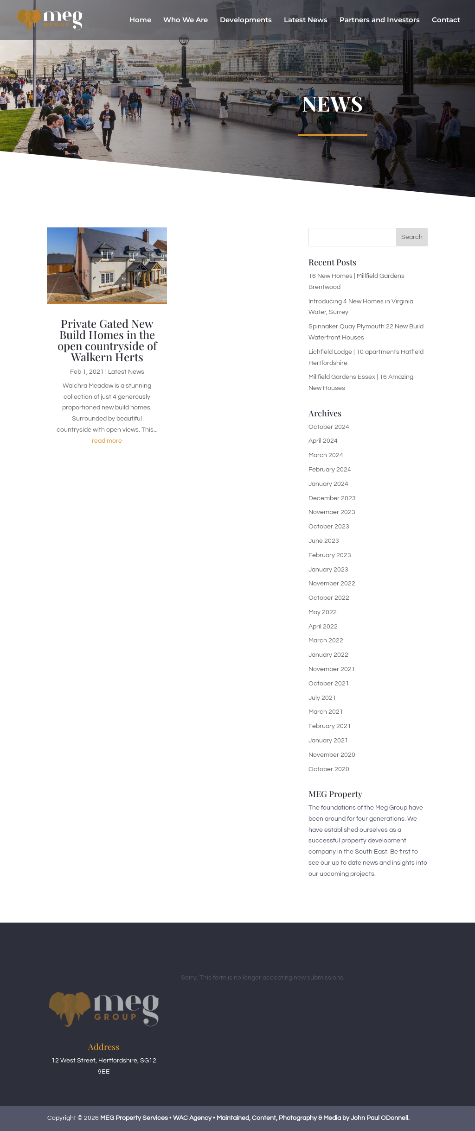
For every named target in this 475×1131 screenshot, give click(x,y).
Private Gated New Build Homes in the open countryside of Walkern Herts (107, 340)
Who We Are (185, 20)
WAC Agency (192, 1118)
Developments (246, 20)
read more (107, 441)
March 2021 (325, 712)
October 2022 (328, 598)
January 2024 (328, 484)
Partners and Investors (380, 20)
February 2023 (329, 555)
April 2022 (323, 626)
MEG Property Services (134, 1118)
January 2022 (328, 655)
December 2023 (332, 498)
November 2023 (331, 512)
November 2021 (331, 669)
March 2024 (325, 455)
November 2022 (331, 583)
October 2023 (328, 526)
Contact (446, 20)
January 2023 (328, 569)
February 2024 (329, 469)
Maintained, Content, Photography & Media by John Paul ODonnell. (313, 1118)
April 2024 (323, 441)
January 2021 (328, 740)
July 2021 (322, 698)
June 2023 (323, 541)
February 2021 (329, 726)
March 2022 (325, 640)
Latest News (305, 20)
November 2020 (331, 755)
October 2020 (328, 769)
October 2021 (328, 683)
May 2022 (322, 612)
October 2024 (328, 427)
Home (140, 20)
